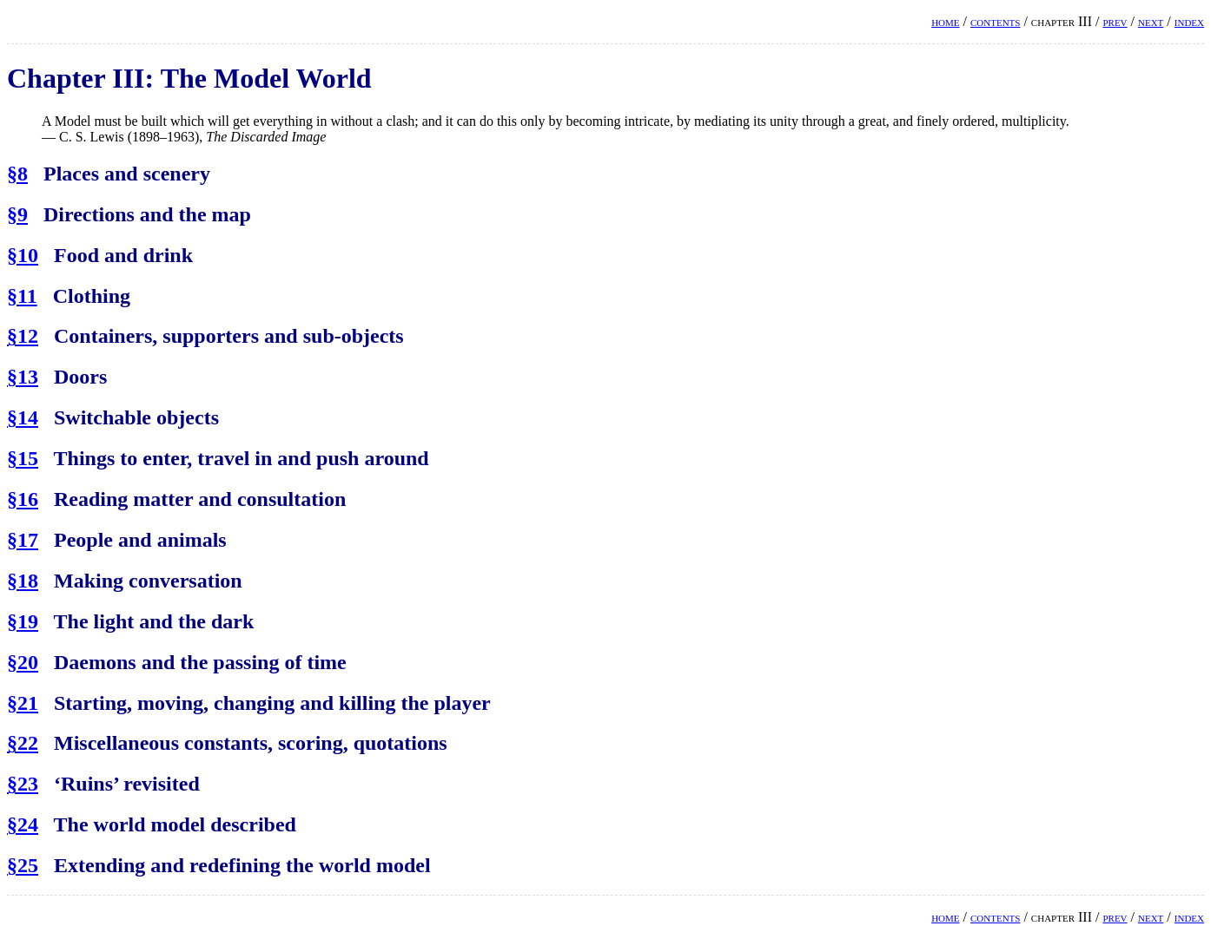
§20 (22, 662)
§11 (22, 296)
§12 (22, 336)
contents (995, 21)
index (1189, 21)
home (945, 21)
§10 (22, 255)
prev (1114, 21)
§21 (22, 703)
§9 (17, 214)
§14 (22, 417)
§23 (22, 783)
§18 (22, 580)
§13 (22, 376)
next (1150, 21)
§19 (22, 621)
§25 (22, 865)
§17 (22, 540)
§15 (22, 458)
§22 (22, 743)
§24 (22, 824)
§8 (17, 173)
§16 (22, 499)
